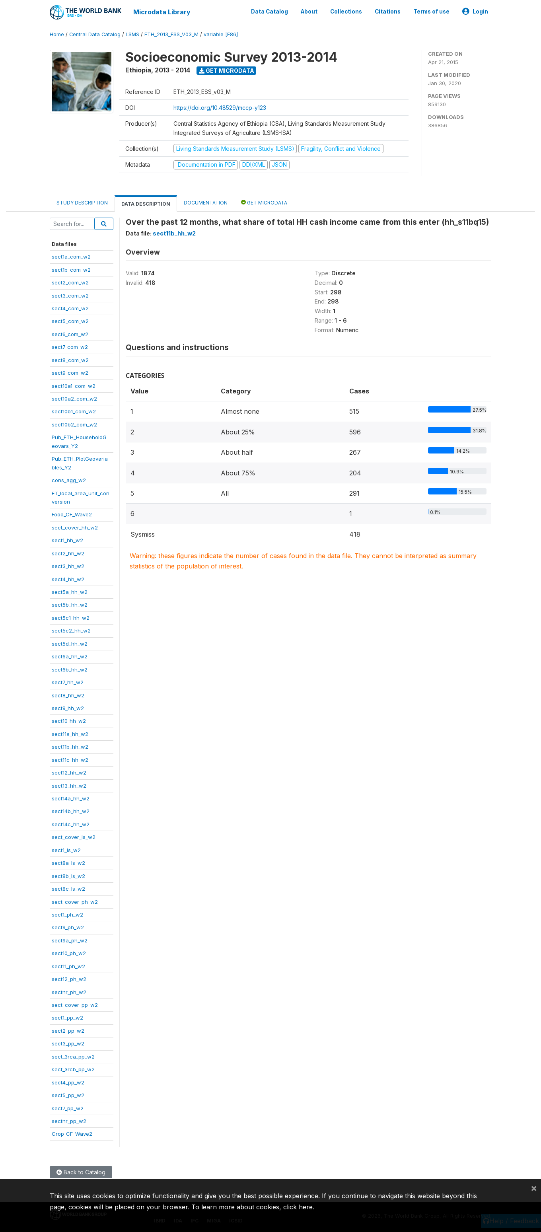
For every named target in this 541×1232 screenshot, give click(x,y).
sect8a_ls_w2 (68, 862)
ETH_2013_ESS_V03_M (171, 34)
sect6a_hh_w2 (70, 655)
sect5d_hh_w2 (70, 643)
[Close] (534, 1188)
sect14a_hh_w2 (71, 797)
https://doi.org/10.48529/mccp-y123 (219, 106)
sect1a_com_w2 (71, 256)
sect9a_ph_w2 (70, 939)
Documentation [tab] (206, 202)
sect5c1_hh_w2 (71, 617)
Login (475, 11)
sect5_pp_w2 (68, 1094)
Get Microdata (226, 69)
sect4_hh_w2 (68, 578)
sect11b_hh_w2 (70, 746)
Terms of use (431, 11)
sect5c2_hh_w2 (71, 630)
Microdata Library (161, 12)
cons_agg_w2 (69, 479)
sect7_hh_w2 (68, 681)
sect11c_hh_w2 (70, 759)
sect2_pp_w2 (68, 1030)
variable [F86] (221, 34)
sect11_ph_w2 (68, 965)
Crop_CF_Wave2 (72, 1133)
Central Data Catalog (95, 34)
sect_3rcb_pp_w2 (73, 1068)
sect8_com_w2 (70, 359)
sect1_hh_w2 (67, 539)
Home (57, 34)
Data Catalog (269, 11)
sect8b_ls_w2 (68, 875)
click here (298, 1207)
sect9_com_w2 (70, 372)
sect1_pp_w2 (67, 1017)
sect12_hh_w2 (69, 772)
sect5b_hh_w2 (70, 604)
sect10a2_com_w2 (74, 398)
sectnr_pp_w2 (69, 1120)
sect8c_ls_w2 (68, 888)
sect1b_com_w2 (71, 269)
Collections (346, 11)
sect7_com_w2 (70, 346)
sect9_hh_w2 (68, 707)
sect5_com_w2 (70, 320)
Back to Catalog (80, 1171)
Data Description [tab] (145, 203)
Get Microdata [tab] (264, 201)
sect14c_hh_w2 (71, 823)
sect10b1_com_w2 (74, 411)
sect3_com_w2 (70, 295)
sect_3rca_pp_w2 (73, 1056)
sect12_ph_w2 (69, 978)
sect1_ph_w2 (67, 914)
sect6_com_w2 (70, 333)
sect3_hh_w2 (68, 565)
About (309, 11)
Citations (388, 11)
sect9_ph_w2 (68, 926)
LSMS (132, 34)
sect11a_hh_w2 (70, 733)
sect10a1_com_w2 (73, 385)
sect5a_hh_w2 (70, 591)
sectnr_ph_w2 (69, 991)
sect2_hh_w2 (68, 552)
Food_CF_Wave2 (72, 513)
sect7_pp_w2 (68, 1107)
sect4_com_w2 (70, 307)
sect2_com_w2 (70, 281)
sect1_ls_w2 (66, 849)
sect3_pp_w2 (68, 1042)
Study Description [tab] (82, 202)
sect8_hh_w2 (68, 694)
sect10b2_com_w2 (74, 423)
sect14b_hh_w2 (71, 811)
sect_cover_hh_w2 (75, 527)
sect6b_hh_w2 (70, 669)
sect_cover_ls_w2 (73, 836)
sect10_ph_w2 (69, 952)
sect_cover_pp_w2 (75, 1004)
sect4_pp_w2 (68, 1081)
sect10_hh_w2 (69, 720)
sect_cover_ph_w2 (75, 901)
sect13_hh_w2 (69, 785)
